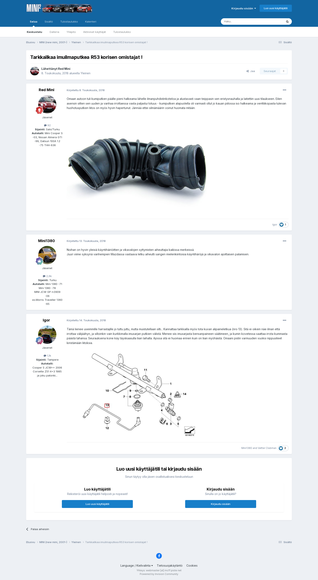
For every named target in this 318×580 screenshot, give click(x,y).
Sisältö (49, 21)
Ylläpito (71, 31)
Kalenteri (90, 21)
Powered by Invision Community (159, 574)
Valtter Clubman (267, 448)
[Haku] (241, 21)
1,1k (47, 355)
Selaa (33, 23)
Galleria (54, 31)
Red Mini (64, 68)
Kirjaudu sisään (243, 8)
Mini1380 (46, 241)
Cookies (192, 565)
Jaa (250, 71)
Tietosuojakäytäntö (170, 565)
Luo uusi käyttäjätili (276, 8)
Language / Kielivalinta (136, 565)
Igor (274, 224)
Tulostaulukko (122, 31)
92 (47, 125)
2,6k (47, 276)
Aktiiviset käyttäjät (94, 31)
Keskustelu (34, 31)
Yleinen (85, 73)
